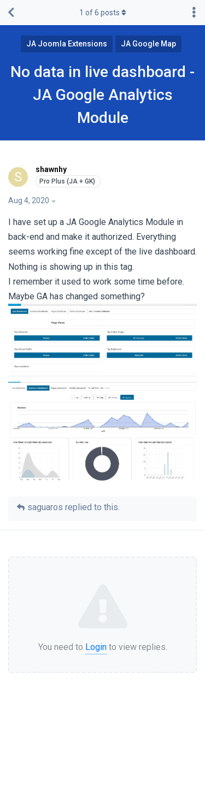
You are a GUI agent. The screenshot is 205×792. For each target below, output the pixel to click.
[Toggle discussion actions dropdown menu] (194, 12)
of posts (102, 12)
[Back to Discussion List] (11, 12)
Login (96, 647)
